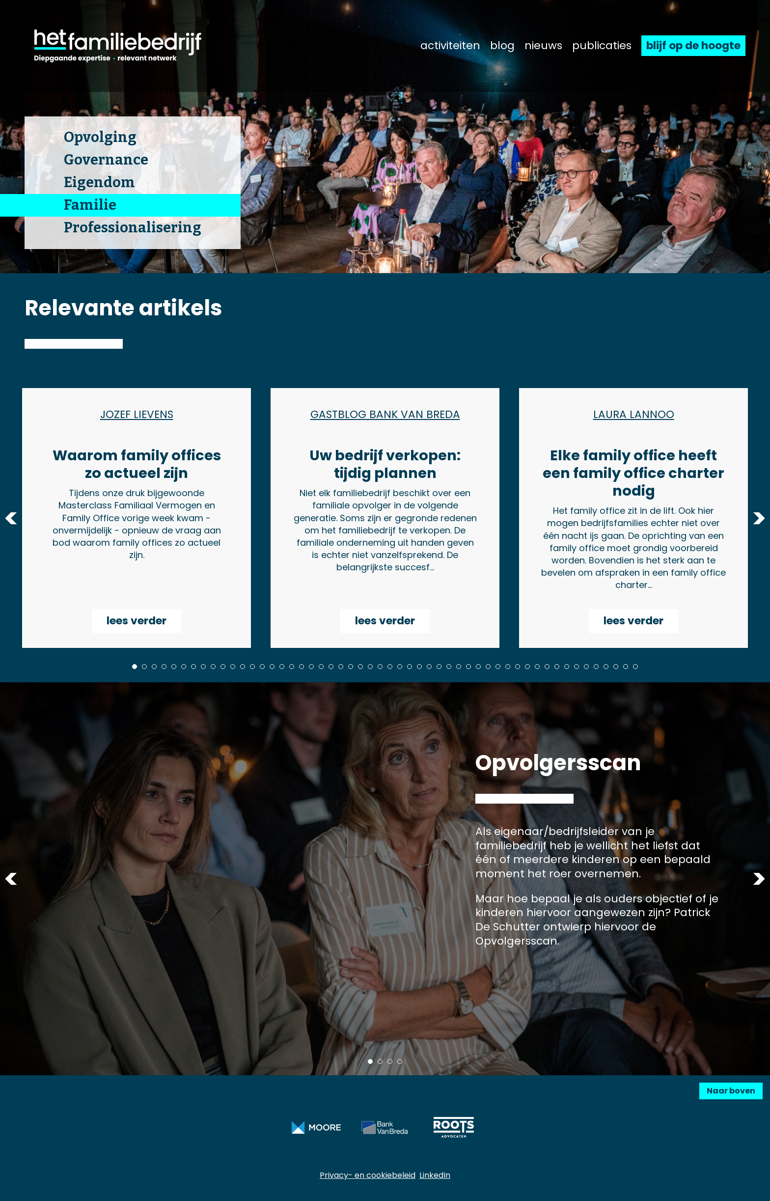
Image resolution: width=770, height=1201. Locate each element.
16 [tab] (281, 666)
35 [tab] (468, 666)
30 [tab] (419, 666)
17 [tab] (291, 666)
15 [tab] (272, 666)
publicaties (602, 45)
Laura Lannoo (633, 415)
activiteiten (450, 45)
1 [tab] (134, 666)
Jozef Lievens (136, 415)
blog (502, 45)
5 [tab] (173, 666)
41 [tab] (527, 666)
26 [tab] (380, 666)
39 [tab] (507, 666)
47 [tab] (586, 666)
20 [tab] (321, 666)
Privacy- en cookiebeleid (367, 1175)
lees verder (136, 620)
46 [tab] (576, 666)
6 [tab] (183, 666)
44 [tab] (556, 666)
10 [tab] (222, 666)
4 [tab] (164, 666)
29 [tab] (409, 666)
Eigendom (99, 182)
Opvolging (100, 137)
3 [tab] (154, 666)
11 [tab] (232, 666)
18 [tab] (301, 666)
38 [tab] (497, 666)
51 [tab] (625, 666)
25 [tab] (370, 666)
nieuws (543, 45)
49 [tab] (606, 666)
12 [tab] (242, 666)
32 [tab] (439, 666)
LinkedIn (434, 1175)
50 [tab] (615, 666)
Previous (11, 518)
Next (759, 518)
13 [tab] (252, 666)
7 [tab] (193, 666)
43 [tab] (547, 666)
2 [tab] (144, 666)
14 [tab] (262, 666)
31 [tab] (429, 666)
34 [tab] (458, 666)
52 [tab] (635, 666)
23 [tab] (350, 666)
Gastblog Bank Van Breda (385, 415)
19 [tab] (311, 666)
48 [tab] (596, 666)
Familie (90, 205)
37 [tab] (488, 666)
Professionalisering (132, 227)
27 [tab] (389, 666)
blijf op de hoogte (693, 45)
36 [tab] (478, 666)
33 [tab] (448, 666)
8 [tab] (203, 666)
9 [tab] (213, 666)
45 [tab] (566, 666)
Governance (106, 159)
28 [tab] (399, 666)
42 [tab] (537, 666)
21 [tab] (331, 666)
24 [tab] (360, 666)
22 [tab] (340, 666)
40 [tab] (517, 666)
